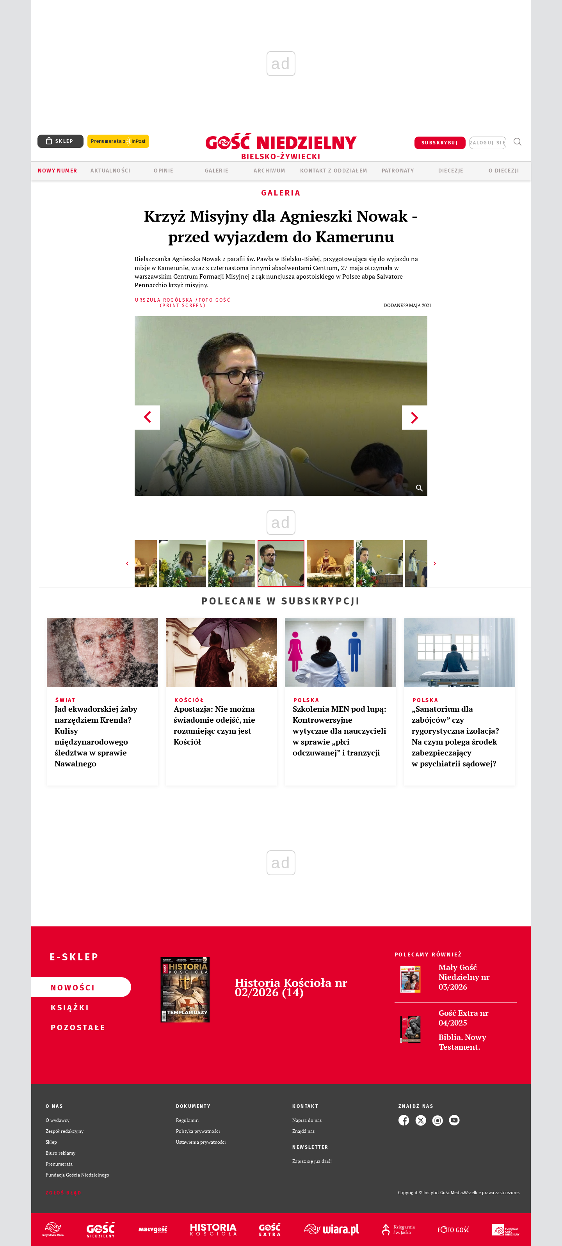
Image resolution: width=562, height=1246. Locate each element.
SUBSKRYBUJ (440, 143)
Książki (69, 1007)
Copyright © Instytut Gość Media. (431, 1192)
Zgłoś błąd (64, 1193)
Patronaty (398, 170)
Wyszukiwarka (517, 142)
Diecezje (451, 170)
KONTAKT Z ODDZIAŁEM (334, 170)
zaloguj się (488, 143)
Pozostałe (69, 1027)
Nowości (69, 987)
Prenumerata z (118, 141)
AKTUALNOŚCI (110, 170)
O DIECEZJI (504, 170)
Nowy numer (57, 170)
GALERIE (217, 170)
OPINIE (163, 170)
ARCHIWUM (269, 170)
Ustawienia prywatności (201, 1142)
